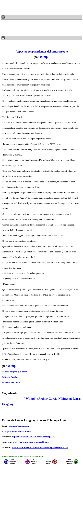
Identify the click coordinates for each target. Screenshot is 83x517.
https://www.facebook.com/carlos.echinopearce (33, 436)
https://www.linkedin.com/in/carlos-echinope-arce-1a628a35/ (40, 447)
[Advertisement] (42, 7)
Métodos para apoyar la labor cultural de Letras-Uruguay (23, 456)
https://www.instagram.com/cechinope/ (31, 442)
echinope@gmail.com (19, 426)
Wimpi (44, 57)
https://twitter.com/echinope (18, 431)
